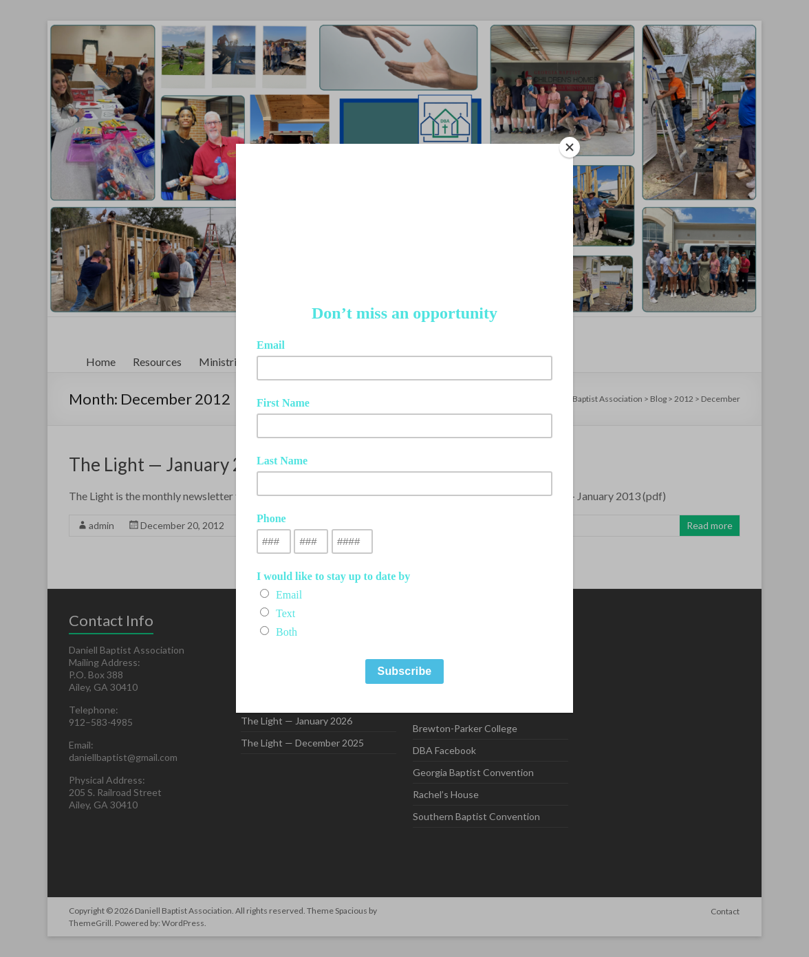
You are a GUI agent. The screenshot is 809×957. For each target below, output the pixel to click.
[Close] (569, 147)
